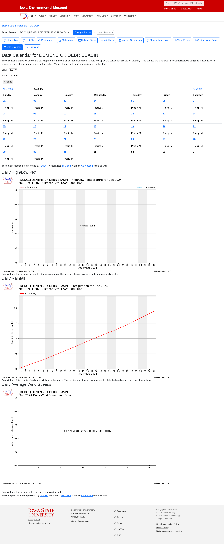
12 (132, 113)
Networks (86, 16)
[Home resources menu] (33, 16)
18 (95, 126)
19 (132, 126)
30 (34, 152)
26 (132, 139)
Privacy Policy (162, 528)
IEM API (44, 166)
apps (199, 9)
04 (95, 101)
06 (164, 101)
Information (11, 40)
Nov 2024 (8, 89)
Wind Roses (182, 40)
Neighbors (107, 40)
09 (34, 113)
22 (4, 139)
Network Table (87, 40)
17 (65, 126)
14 (194, 113)
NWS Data (100, 16)
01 (4, 101)
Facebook (120, 511)
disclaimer (186, 9)
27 (164, 139)
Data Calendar (12, 47)
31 (65, 152)
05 (132, 101)
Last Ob (28, 40)
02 (34, 101)
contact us (170, 9)
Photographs (46, 40)
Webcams (129, 16)
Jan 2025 (197, 89)
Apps (41, 16)
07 (194, 101)
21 (194, 126)
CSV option (87, 166)
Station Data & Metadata (14, 25)
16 (34, 126)
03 (65, 101)
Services (115, 16)
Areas (52, 16)
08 (4, 113)
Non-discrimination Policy (167, 524)
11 (95, 113)
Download (32, 47)
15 (4, 126)
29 (4, 152)
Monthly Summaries (130, 40)
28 (194, 139)
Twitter (118, 517)
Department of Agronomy (39, 523)
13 (164, 113)
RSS (117, 535)
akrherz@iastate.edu (80, 521)
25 (95, 139)
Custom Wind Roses (206, 40)
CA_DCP (34, 25)
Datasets (63, 16)
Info (75, 16)
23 (34, 139)
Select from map (105, 32)
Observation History (158, 40)
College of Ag (34, 520)
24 (65, 139)
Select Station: (9, 32)
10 (65, 113)
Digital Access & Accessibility (169, 531)
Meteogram (66, 40)
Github (118, 523)
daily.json (66, 166)
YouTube (119, 529)
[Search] (184, 3)
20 (164, 126)
